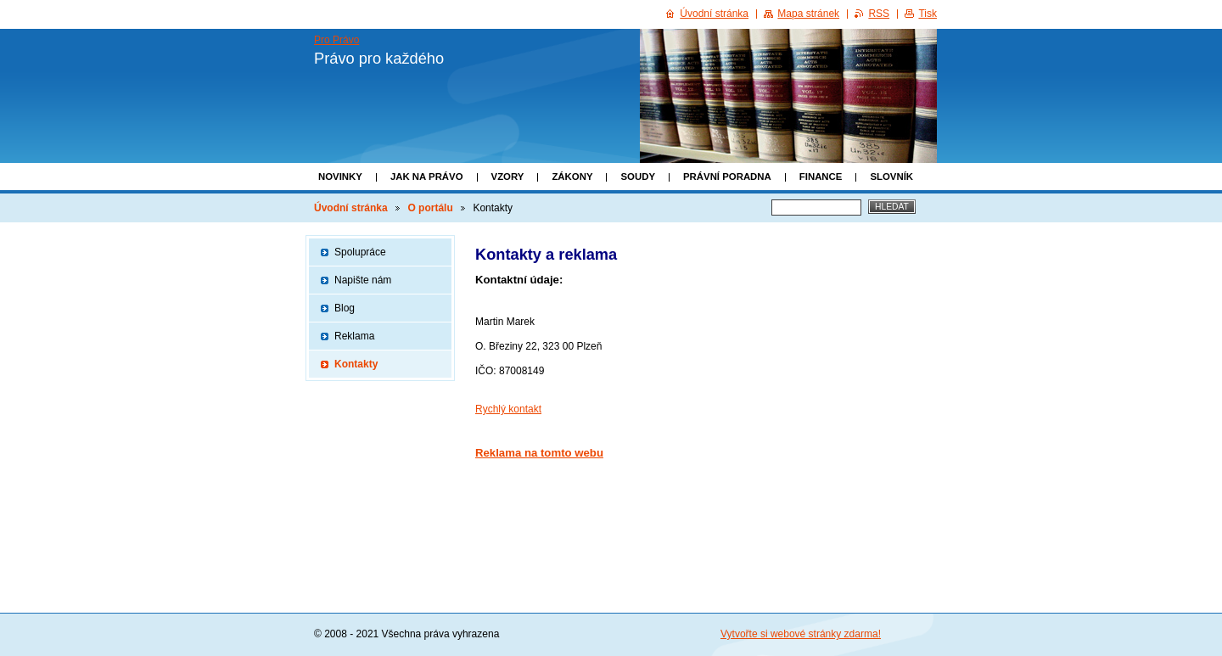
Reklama (354, 336)
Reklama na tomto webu (539, 452)
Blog (344, 308)
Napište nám (362, 280)
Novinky (340, 176)
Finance (821, 176)
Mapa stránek (808, 14)
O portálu (429, 208)
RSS (878, 14)
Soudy (637, 176)
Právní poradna (727, 176)
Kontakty (356, 364)
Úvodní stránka (351, 208)
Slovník (891, 176)
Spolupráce (360, 252)
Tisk (927, 14)
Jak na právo (426, 176)
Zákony (572, 176)
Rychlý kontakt (508, 409)
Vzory (507, 176)
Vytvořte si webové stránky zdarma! (800, 634)
